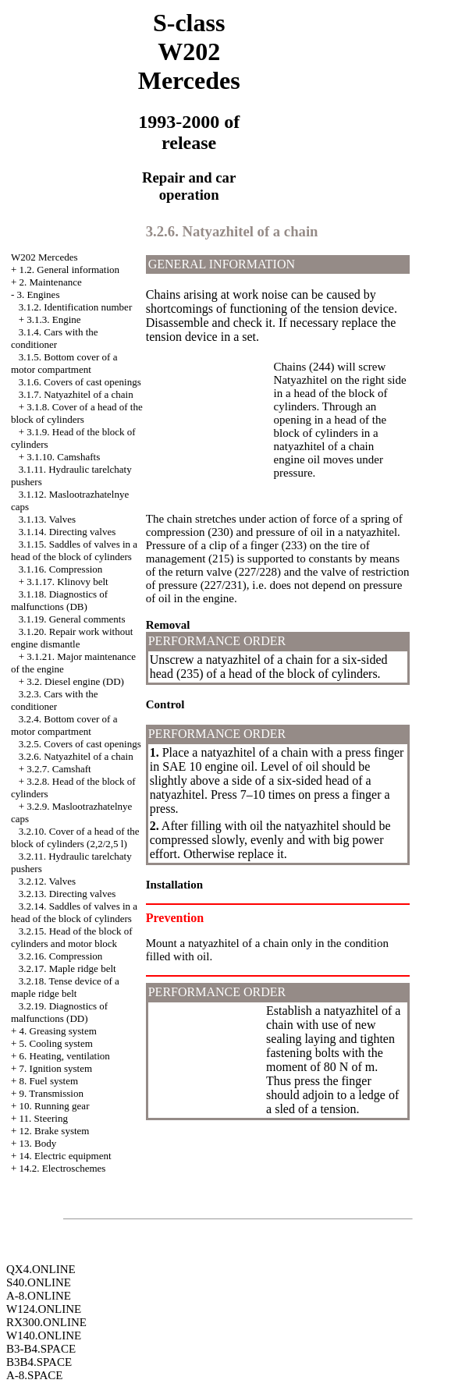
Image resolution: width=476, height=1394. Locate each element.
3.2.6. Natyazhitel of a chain (76, 756)
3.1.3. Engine (53, 319)
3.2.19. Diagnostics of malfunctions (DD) (59, 1012)
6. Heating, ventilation (65, 1056)
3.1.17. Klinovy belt (67, 581)
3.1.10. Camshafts (63, 457)
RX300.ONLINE (46, 1322)
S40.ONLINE (38, 1282)
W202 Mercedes (44, 257)
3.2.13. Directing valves (67, 893)
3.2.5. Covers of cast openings (80, 744)
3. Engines (38, 294)
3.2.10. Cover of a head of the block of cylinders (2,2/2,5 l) (75, 837)
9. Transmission (51, 1093)
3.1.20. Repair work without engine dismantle (72, 638)
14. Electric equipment (66, 1156)
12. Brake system (55, 1131)
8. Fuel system (49, 1081)
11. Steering (44, 1118)
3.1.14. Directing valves (67, 531)
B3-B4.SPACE (41, 1349)
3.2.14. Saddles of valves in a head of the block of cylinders (74, 912)
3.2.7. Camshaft (59, 769)
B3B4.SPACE (39, 1362)
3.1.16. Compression (61, 569)
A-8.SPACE (34, 1375)
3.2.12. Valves (47, 881)
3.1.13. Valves (47, 519)
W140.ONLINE (43, 1335)
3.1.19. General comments (72, 619)
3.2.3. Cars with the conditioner (54, 700)
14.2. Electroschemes (63, 1168)
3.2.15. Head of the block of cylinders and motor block (72, 937)
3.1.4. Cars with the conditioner (54, 338)
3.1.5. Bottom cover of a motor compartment (64, 363)
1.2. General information (70, 269)
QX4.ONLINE (41, 1269)
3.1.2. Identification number (76, 307)
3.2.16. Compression (61, 956)
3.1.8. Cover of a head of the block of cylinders (77, 413)
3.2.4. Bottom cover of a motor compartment (64, 725)
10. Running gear (55, 1106)
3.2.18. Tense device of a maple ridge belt (65, 987)
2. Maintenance (51, 282)
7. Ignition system (56, 1068)
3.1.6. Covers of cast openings (80, 382)
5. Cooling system (56, 1043)
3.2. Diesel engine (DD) (75, 681)
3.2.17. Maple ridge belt (67, 968)
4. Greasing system (58, 1031)
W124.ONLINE (43, 1309)
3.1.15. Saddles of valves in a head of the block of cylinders (74, 550)
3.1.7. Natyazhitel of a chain (76, 394)
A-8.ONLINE (38, 1295)
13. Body (38, 1143)
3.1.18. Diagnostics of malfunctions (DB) (59, 600)
